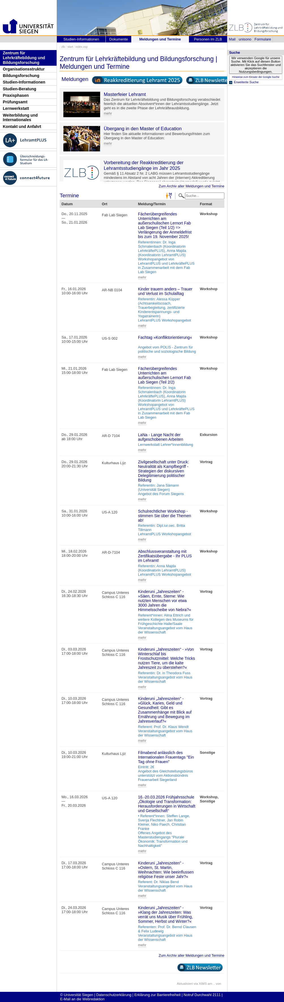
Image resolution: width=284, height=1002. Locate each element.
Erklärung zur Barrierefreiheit (157, 995)
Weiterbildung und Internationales (20, 117)
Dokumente (118, 39)
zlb (63, 46)
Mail (232, 39)
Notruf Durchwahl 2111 (202, 995)
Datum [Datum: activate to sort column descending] (67, 204)
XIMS (203, 983)
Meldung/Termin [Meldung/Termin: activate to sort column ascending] (152, 204)
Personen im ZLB (208, 39)
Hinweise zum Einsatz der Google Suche (255, 77)
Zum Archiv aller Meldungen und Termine (191, 186)
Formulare (263, 39)
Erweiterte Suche (246, 82)
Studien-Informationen (24, 82)
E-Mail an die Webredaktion (82, 999)
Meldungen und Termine (160, 39)
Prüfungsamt (15, 102)
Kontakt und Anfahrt (22, 126)
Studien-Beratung (19, 89)
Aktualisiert (185, 983)
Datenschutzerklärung (113, 995)
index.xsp (82, 46)
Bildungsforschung (21, 75)
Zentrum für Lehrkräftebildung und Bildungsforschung (24, 58)
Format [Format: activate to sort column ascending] (206, 204)
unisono (245, 39)
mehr (108, 113)
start (70, 46)
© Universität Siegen (76, 995)
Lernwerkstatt (16, 108)
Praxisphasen (16, 95)
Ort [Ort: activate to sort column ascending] (104, 204)
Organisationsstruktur (24, 69)
